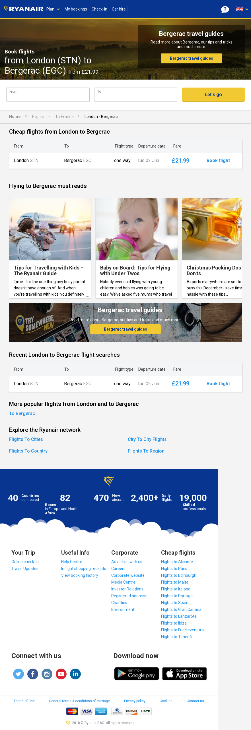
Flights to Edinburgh (178, 575)
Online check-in (25, 561)
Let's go (213, 94)
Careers (118, 568)
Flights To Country (28, 451)
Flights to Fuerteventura (182, 630)
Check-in (99, 9)
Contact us (195, 701)
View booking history (79, 575)
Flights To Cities (26, 439)
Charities (119, 602)
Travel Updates (24, 568)
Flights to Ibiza (174, 623)
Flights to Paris (174, 568)
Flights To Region (146, 451)
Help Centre (71, 561)
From (13, 91)
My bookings (76, 9)
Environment (122, 609)
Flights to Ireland (175, 589)
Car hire (119, 9)
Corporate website (128, 575)
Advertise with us (126, 561)
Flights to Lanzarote (179, 616)
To (99, 91)
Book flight (218, 160)
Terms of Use (24, 701)
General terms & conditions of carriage (79, 701)
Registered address (128, 596)
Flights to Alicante (177, 561)
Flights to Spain (174, 602)
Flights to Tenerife (177, 636)
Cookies (166, 701)
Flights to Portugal (177, 596)
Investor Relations (127, 589)
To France (64, 116)
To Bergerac (22, 413)
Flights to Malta (174, 582)
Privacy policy (134, 701)
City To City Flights (147, 439)
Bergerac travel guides (191, 58)
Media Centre (123, 582)
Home (14, 116)
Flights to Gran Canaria (181, 609)
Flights (38, 116)
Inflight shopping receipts (83, 568)
